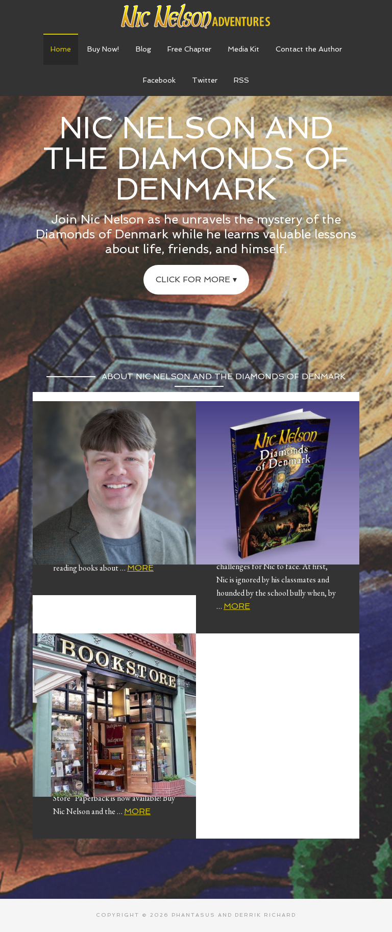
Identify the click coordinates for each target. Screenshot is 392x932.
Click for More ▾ (196, 279)
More (140, 568)
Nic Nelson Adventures (196, 15)
